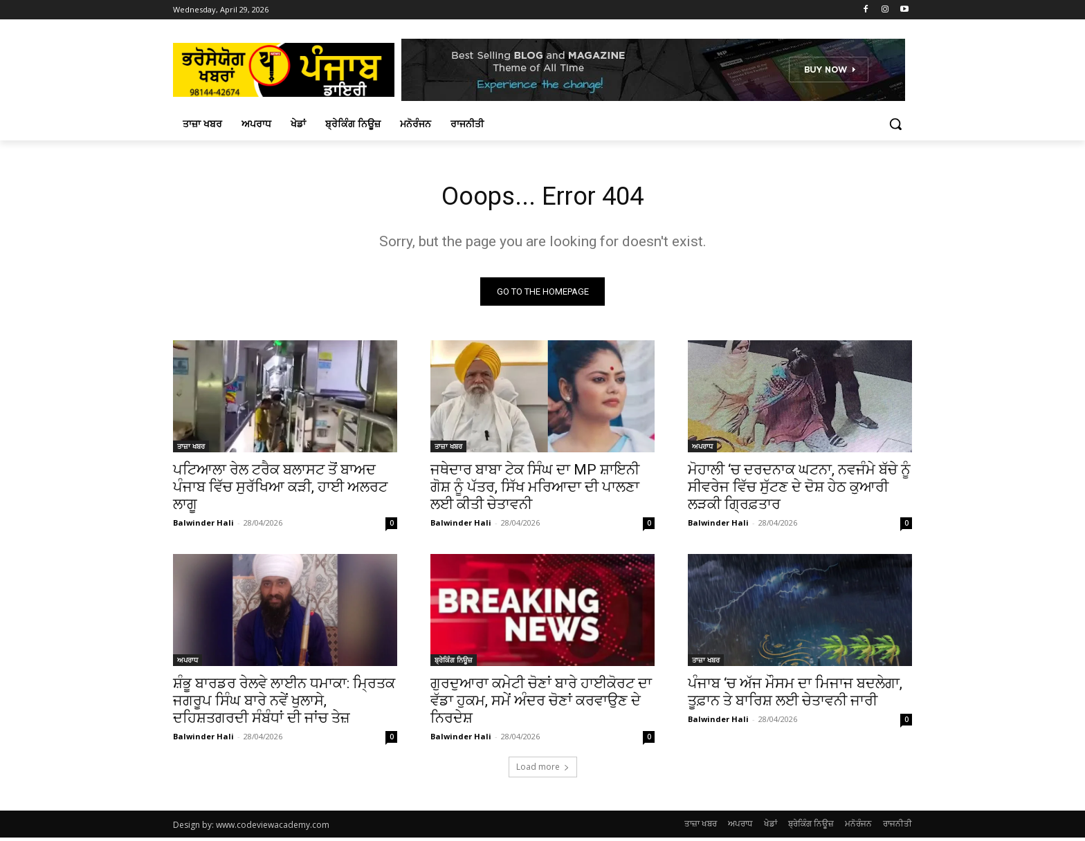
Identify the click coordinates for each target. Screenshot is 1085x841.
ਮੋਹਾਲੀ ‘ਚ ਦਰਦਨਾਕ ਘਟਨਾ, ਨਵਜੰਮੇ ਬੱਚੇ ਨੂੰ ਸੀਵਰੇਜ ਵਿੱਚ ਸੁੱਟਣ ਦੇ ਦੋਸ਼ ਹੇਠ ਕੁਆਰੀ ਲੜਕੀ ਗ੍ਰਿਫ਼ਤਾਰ (799, 490)
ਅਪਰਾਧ (702, 449)
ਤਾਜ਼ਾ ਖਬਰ (191, 449)
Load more (542, 770)
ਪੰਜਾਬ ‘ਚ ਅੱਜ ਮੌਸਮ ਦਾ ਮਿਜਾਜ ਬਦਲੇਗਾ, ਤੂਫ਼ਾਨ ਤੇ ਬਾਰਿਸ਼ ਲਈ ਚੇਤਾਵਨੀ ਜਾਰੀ (795, 695)
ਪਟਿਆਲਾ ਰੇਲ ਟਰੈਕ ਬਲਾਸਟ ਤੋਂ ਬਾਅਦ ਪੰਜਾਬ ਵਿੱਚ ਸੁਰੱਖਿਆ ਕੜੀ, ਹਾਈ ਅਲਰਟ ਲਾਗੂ (280, 490)
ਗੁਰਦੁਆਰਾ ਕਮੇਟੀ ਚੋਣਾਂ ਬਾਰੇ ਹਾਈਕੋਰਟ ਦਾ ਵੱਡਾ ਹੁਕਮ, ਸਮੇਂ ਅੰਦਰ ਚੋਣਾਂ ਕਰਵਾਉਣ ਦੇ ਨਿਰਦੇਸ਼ (541, 704)
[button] (895, 123)
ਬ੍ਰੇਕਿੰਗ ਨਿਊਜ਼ (454, 663)
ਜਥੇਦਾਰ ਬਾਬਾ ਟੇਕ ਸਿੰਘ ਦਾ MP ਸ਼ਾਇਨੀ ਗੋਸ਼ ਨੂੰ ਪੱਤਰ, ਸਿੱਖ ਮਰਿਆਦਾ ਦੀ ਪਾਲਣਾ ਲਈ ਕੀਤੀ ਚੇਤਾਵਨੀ (534, 490)
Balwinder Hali (203, 526)
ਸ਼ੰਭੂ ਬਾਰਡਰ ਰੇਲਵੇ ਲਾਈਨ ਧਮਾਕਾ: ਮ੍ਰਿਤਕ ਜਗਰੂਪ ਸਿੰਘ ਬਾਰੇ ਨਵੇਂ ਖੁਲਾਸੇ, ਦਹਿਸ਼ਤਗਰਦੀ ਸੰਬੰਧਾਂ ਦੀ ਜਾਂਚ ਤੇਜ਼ (284, 704)
